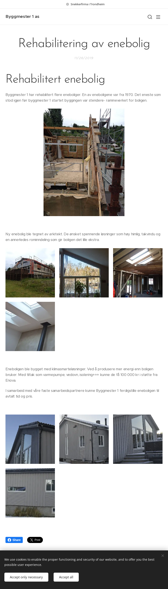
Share (14, 540)
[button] (149, 16)
